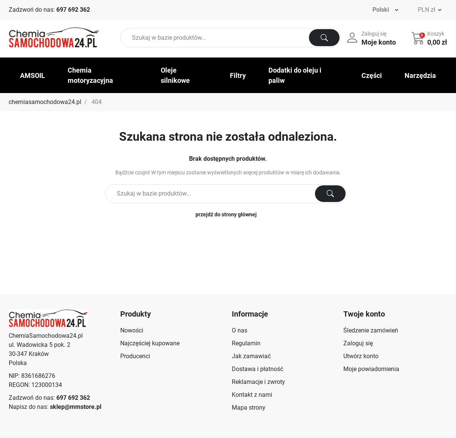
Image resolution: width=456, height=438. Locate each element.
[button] (430, 38)
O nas (239, 330)
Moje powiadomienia (371, 369)
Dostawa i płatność (257, 369)
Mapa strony (248, 407)
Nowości (131, 330)
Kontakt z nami (252, 394)
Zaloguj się (358, 343)
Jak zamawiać (251, 356)
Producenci (135, 356)
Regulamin (246, 343)
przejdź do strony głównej (226, 214)
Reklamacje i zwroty (258, 381)
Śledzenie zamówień (370, 330)
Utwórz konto (360, 356)
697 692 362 (73, 9)
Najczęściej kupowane (150, 343)
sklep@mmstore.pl (75, 406)
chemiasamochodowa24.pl (45, 102)
